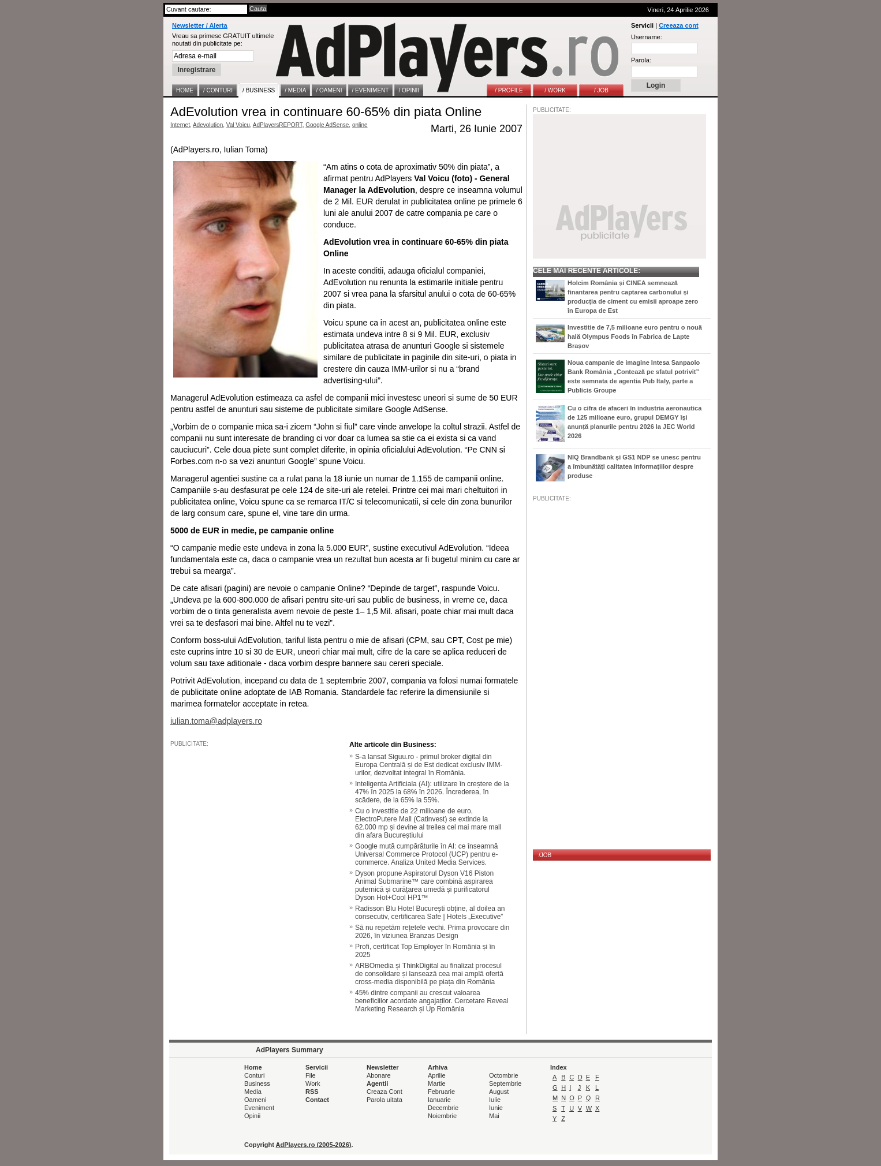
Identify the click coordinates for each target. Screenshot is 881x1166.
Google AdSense (327, 125)
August (499, 1091)
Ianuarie (439, 1099)
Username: (646, 36)
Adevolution (208, 125)
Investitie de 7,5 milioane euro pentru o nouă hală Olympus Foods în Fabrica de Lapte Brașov (635, 336)
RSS (312, 1091)
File (310, 1075)
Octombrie (503, 1075)
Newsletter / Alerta (199, 25)
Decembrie (443, 1107)
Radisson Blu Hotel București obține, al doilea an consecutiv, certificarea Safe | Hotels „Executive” (430, 913)
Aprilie (437, 1075)
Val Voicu (238, 125)
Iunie (496, 1107)
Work (312, 1083)
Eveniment (259, 1107)
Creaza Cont (384, 1091)
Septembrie (505, 1083)
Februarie (441, 1091)
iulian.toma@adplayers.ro (216, 721)
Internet (180, 125)
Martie (437, 1083)
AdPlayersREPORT (278, 125)
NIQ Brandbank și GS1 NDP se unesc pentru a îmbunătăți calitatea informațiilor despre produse (634, 466)
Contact (317, 1099)
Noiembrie (442, 1115)
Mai (494, 1115)
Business (257, 1083)
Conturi (254, 1075)
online (360, 125)
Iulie (495, 1099)
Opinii (252, 1115)
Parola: (641, 60)
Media (253, 1091)
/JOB (545, 855)
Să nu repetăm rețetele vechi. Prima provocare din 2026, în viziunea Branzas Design (432, 932)
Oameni (255, 1099)
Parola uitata (384, 1099)
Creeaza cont (678, 25)
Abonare (379, 1075)
